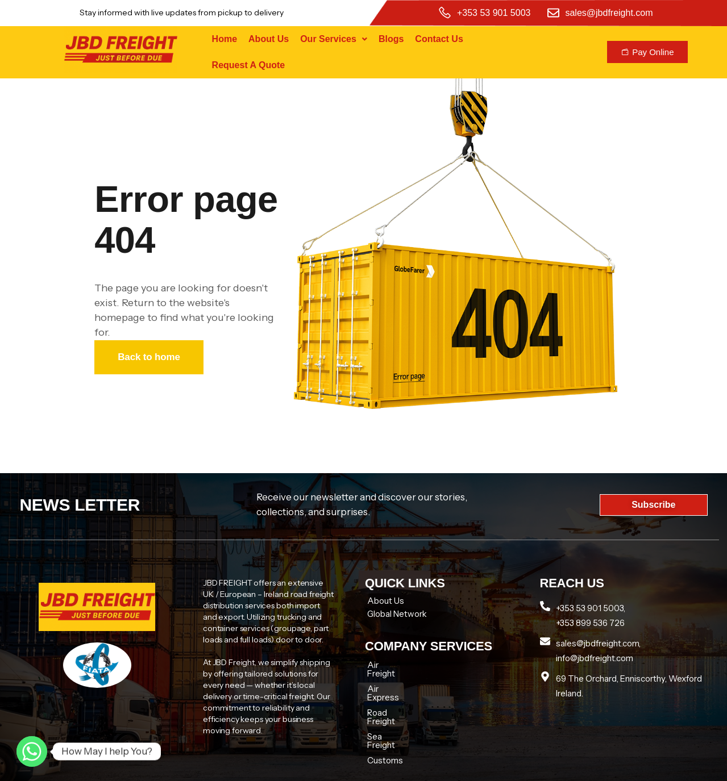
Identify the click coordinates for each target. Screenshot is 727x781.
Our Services (333, 39)
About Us (268, 39)
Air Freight (387, 664)
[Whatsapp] (31, 751)
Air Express (389, 680)
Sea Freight (389, 710)
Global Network (397, 613)
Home (224, 39)
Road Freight (392, 695)
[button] (333, 39)
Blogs (391, 39)
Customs (385, 726)
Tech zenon (565, 767)
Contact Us (439, 39)
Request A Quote (248, 65)
